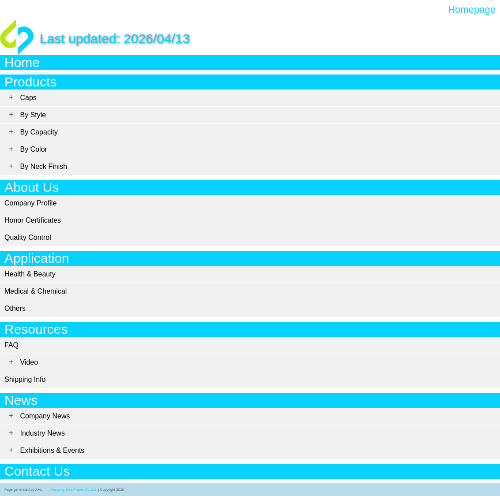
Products (30, 82)
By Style (33, 115)
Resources (36, 329)
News (21, 400)
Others (15, 308)
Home (22, 62)
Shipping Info (24, 379)
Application (36, 258)
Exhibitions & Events (52, 450)
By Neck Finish (44, 166)
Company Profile (30, 203)
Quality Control (27, 237)
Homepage (472, 9)
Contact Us (37, 471)
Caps (28, 97)
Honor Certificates (32, 220)
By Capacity (39, 132)
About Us (31, 187)
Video (29, 362)
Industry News (42, 433)
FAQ (11, 345)
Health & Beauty (30, 274)
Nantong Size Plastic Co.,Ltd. (74, 490)
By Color (33, 149)
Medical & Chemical (35, 291)
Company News (45, 416)
